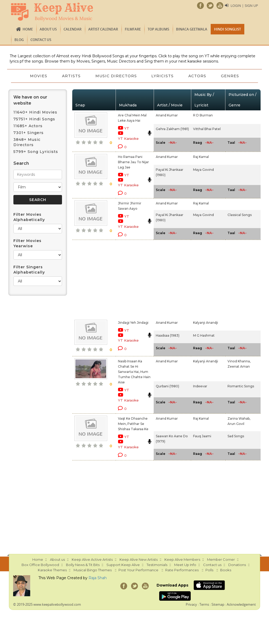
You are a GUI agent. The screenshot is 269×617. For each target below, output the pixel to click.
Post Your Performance (138, 570)
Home (28, 29)
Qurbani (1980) (167, 386)
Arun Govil (235, 424)
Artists (71, 76)
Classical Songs (239, 215)
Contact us (40, 39)
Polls (209, 570)
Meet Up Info (185, 565)
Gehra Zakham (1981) (172, 129)
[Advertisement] (128, 279)
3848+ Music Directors (26, 142)
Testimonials (157, 565)
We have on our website (30, 100)
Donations (237, 565)
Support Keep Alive (123, 565)
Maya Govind (203, 170)
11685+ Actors (28, 126)
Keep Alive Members (182, 559)
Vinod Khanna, (239, 361)
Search (21, 163)
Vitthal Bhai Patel (207, 129)
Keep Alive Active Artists (92, 559)
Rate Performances (182, 570)
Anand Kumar (167, 115)
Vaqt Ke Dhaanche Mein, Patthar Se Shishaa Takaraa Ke (133, 424)
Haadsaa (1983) (167, 335)
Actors (197, 76)
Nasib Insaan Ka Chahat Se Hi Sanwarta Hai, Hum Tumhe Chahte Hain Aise (134, 371)
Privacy (191, 604)
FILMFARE (133, 29)
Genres (230, 76)
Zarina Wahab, (238, 418)
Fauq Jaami (202, 436)
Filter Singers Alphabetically (29, 270)
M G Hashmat (204, 335)
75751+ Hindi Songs (34, 119)
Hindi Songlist (227, 29)
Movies (38, 76)
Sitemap (217, 604)
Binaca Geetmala (191, 29)
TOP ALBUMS (158, 29)
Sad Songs (235, 436)
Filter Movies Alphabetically (29, 217)
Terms (204, 604)
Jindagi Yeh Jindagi (133, 323)
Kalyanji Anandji (205, 323)
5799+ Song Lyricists (35, 151)
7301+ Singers (28, 132)
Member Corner (221, 559)
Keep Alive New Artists (139, 559)
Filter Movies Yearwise (27, 243)
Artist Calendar (103, 29)
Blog (19, 39)
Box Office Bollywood (40, 565)
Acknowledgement (241, 604)
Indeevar (200, 386)
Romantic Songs (240, 386)
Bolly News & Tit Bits (83, 565)
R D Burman (203, 115)
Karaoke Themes (52, 570)
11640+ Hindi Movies (35, 112)
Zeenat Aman (238, 366)
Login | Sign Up (244, 5)
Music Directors (116, 76)
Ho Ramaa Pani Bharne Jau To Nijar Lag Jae (133, 162)
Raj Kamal (201, 157)
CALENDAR (72, 29)
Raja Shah (98, 577)
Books (225, 570)
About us (48, 29)
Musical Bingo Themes (93, 570)
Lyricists (163, 76)
